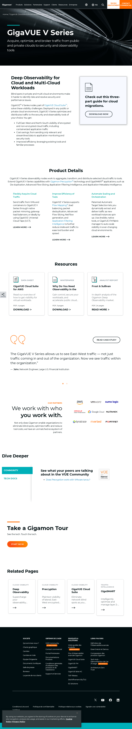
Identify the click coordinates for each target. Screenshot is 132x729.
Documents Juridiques (32, 663)
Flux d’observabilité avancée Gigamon (75, 654)
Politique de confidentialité (44, 707)
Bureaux (26, 671)
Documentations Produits (52, 658)
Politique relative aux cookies (70, 707)
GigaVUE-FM (73, 663)
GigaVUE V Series (57, 14)
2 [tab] (68, 384)
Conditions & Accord (20, 707)
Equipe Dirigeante (30, 659)
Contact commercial (54, 649)
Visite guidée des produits (74, 646)
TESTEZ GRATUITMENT (113, 4)
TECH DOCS (10, 478)
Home (5, 14)
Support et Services (53, 674)
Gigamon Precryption (61, 181)
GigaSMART (72, 667)
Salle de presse (28, 667)
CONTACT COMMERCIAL (125, 4)
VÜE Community (52, 643)
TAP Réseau (73, 676)
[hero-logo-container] (8, 5)
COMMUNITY (11, 470)
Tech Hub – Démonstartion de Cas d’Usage (99, 661)
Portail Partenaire (52, 653)
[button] (19, 5)
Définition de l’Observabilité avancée (100, 644)
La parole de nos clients (32, 675)
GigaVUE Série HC (75, 672)
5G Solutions (73, 684)
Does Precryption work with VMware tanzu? (68, 479)
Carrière (26, 651)
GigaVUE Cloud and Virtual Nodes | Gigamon (29, 14)
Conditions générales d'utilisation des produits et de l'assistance (54, 667)
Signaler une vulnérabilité (95, 707)
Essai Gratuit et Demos (99, 649)
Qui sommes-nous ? (31, 643)
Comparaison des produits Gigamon (98, 654)
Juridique (16, 710)
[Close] (77, 725)
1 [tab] (64, 384)
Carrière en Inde (29, 655)
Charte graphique (30, 647)
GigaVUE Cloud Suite (55, 105)
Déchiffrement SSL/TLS (77, 680)
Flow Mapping (60, 205)
